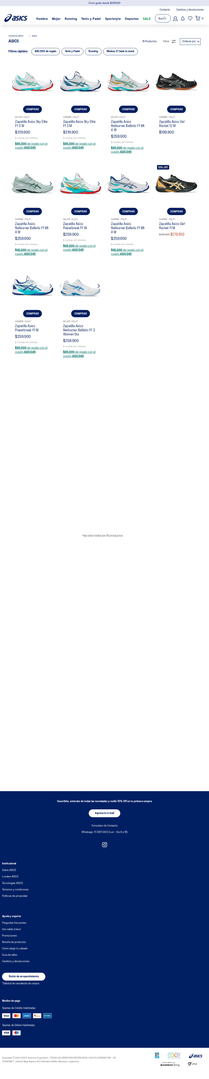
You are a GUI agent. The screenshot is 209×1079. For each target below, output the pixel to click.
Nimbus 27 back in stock (120, 299)
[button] (104, 819)
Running (71, 19)
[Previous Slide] (16, 330)
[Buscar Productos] (167, 18)
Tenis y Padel (91, 19)
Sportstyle (113, 19)
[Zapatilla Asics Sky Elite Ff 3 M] (80, 357)
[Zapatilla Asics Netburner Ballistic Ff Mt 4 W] (128, 357)
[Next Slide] (48, 330)
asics (34, 284)
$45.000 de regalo (45, 299)
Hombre (42, 19)
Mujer (56, 19)
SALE (147, 19)
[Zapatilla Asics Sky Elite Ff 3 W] (32, 357)
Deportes (132, 19)
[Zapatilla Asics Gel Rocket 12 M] (176, 357)
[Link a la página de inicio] (17, 284)
